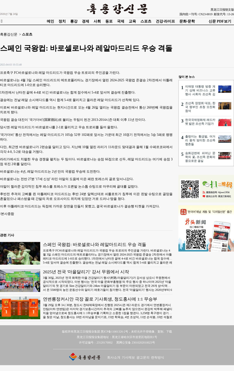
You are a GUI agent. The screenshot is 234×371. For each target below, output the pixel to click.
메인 (50, 21)
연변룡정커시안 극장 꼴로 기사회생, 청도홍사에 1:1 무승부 (100, 299)
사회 (97, 21)
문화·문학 (187, 21)
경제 (85, 21)
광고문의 (143, 357)
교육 (132, 21)
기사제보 (128, 357)
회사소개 (113, 357)
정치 (62, 21)
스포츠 (145, 21)
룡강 (74, 21)
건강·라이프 (165, 21)
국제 (120, 21)
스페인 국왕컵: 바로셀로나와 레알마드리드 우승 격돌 (94, 244)
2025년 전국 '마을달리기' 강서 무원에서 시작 (86, 271)
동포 (109, 21)
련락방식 (157, 357)
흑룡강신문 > (10, 34)
